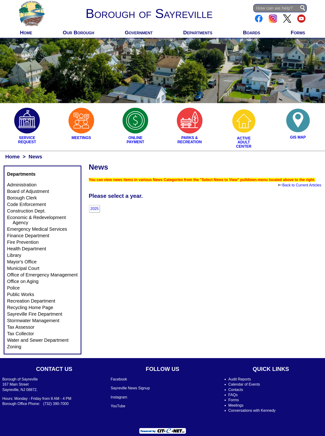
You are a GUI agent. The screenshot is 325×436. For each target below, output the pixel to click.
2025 (94, 209)
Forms (298, 32)
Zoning (17, 346)
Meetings (235, 405)
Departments (197, 32)
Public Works (23, 294)
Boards (251, 32)
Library (17, 255)
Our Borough (78, 32)
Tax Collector (23, 333)
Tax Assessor (23, 327)
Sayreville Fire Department (37, 314)
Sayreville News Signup (130, 388)
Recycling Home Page (33, 307)
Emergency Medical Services (40, 229)
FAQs (233, 395)
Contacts (235, 390)
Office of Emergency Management (45, 274)
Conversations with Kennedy (252, 410)
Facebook (119, 379)
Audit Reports (239, 379)
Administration (25, 184)
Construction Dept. (29, 210)
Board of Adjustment (31, 191)
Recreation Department (34, 300)
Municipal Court (26, 268)
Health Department (29, 248)
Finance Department (31, 235)
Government (139, 32)
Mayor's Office (25, 261)
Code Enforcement (29, 204)
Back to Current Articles (299, 185)
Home (26, 32)
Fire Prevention (26, 242)
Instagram (119, 397)
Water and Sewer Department (40, 340)
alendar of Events (245, 384)
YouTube (118, 406)
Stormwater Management (36, 320)
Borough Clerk (25, 197)
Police (16, 287)
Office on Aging (25, 281)
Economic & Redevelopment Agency (39, 220)
